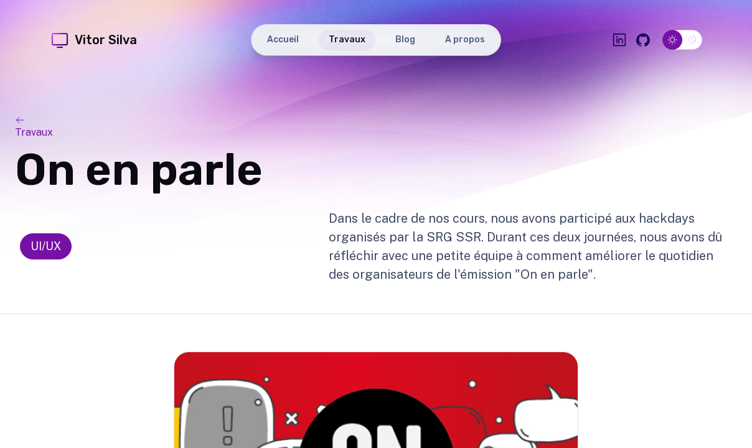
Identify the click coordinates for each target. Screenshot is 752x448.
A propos (465, 39)
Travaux (347, 39)
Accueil (283, 39)
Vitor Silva (93, 40)
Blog (405, 39)
